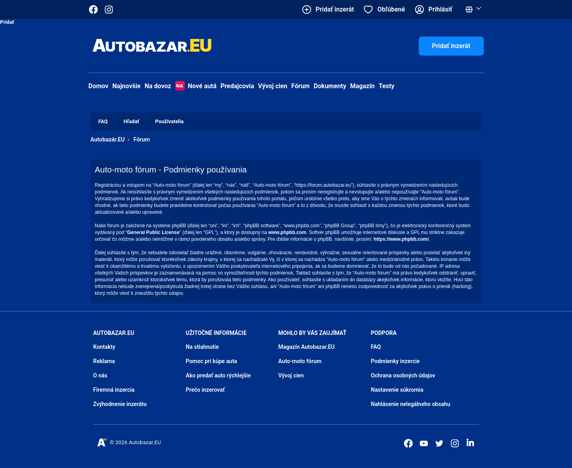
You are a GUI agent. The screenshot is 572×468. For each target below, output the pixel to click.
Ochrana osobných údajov (403, 375)
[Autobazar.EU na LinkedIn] (470, 443)
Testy (386, 86)
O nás (100, 375)
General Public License (153, 232)
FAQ (376, 347)
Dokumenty (330, 86)
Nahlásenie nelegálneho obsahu (410, 404)
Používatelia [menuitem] (169, 121)
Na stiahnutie (202, 347)
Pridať (7, 22)
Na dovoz (158, 86)
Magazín (362, 86)
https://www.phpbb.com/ (401, 239)
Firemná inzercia (114, 390)
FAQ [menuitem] (103, 121)
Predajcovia (237, 86)
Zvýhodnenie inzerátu (120, 404)
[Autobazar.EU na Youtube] (424, 443)
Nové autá (195, 86)
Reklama (104, 361)
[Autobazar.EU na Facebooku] (408, 443)
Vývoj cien (273, 86)
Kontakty (104, 347)
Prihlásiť (440, 9)
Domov (98, 86)
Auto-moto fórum (300, 361)
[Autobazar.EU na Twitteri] (439, 443)
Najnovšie (126, 86)
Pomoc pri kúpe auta (211, 361)
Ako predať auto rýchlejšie (218, 375)
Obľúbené (391, 9)
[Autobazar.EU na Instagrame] (109, 9)
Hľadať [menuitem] (131, 121)
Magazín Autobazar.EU (306, 347)
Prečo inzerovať (205, 390)
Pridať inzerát (451, 46)
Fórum (300, 86)
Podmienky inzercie (395, 361)
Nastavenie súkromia (397, 390)
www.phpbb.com (287, 232)
